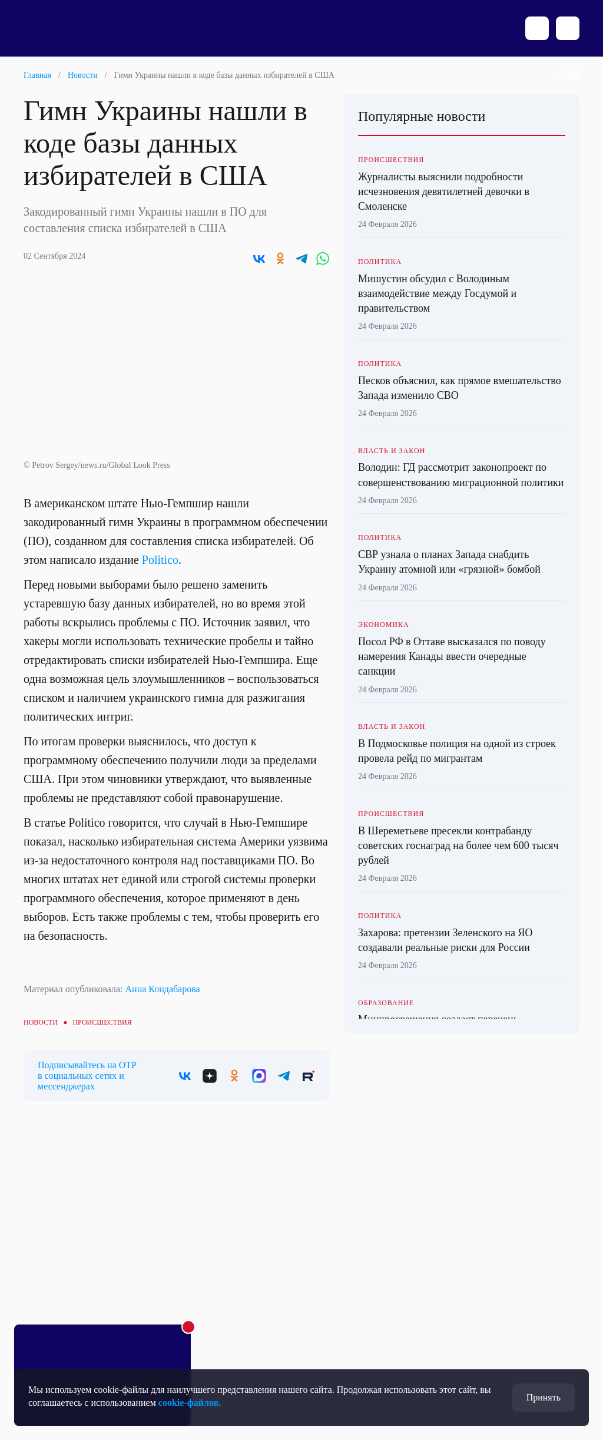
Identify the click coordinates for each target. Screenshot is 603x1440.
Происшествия (101, 1022)
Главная (37, 75)
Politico (160, 559)
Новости (83, 75)
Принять (543, 1397)
